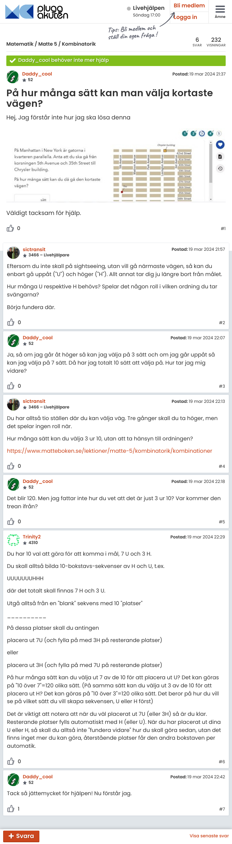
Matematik (19, 43)
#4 (222, 467)
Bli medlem (189, 5)
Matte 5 (47, 43)
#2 (222, 323)
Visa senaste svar (209, 836)
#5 (222, 522)
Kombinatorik (79, 43)
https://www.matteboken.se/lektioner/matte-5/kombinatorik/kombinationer (109, 451)
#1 (223, 229)
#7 (222, 809)
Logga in (185, 17)
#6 (222, 762)
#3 (222, 387)
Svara (25, 836)
